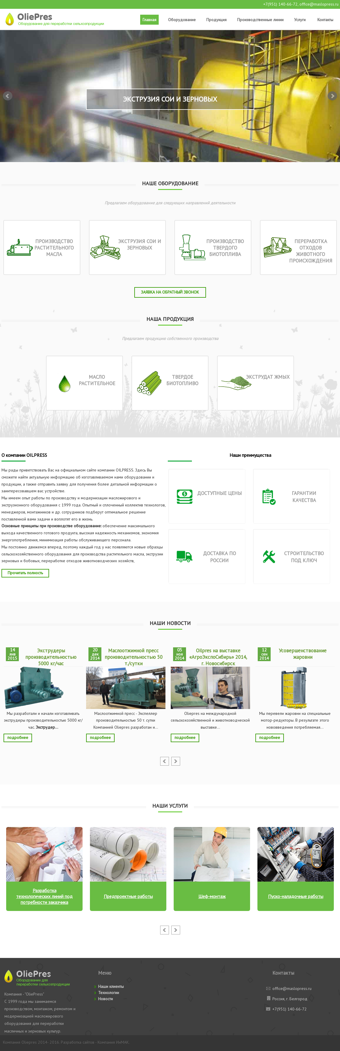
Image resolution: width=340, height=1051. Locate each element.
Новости (105, 998)
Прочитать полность (25, 572)
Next (332, 96)
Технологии (108, 992)
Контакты (325, 19)
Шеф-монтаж (212, 896)
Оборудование (182, 19)
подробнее (17, 737)
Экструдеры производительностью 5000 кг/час (50, 657)
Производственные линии (260, 19)
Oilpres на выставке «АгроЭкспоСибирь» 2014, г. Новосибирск (218, 657)
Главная (149, 19)
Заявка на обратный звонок (170, 292)
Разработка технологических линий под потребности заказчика (44, 896)
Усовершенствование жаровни (302, 653)
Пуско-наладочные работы (295, 896)
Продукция (216, 19)
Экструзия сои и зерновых (170, 99)
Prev (7, 96)
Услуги (300, 19)
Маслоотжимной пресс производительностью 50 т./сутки (134, 657)
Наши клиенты (111, 986)
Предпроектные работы (128, 896)
